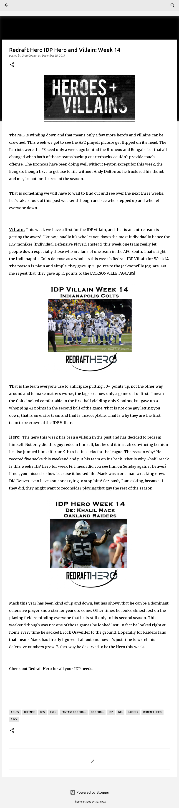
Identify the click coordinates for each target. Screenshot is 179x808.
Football (97, 712)
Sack (14, 719)
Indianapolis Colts (33, 258)
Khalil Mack (157, 459)
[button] (12, 65)
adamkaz (100, 801)
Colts (15, 712)
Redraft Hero (40, 668)
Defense (29, 712)
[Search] (172, 5)
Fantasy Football (74, 712)
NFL (120, 712)
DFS (42, 712)
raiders (133, 712)
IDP (111, 712)
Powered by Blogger (89, 792)
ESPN (53, 712)
